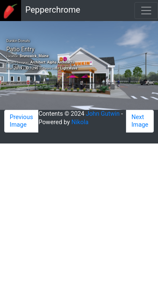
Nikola (80, 122)
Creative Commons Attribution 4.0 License (46, 87)
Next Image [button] (139, 121)
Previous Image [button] (21, 121)
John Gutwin (103, 113)
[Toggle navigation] (146, 10)
